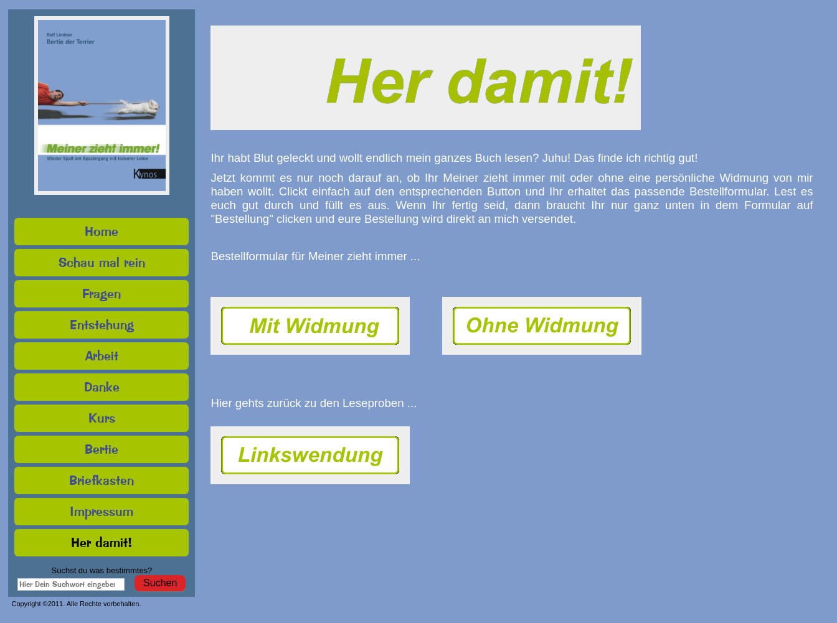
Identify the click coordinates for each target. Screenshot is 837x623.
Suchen (160, 583)
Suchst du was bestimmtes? (102, 570)
